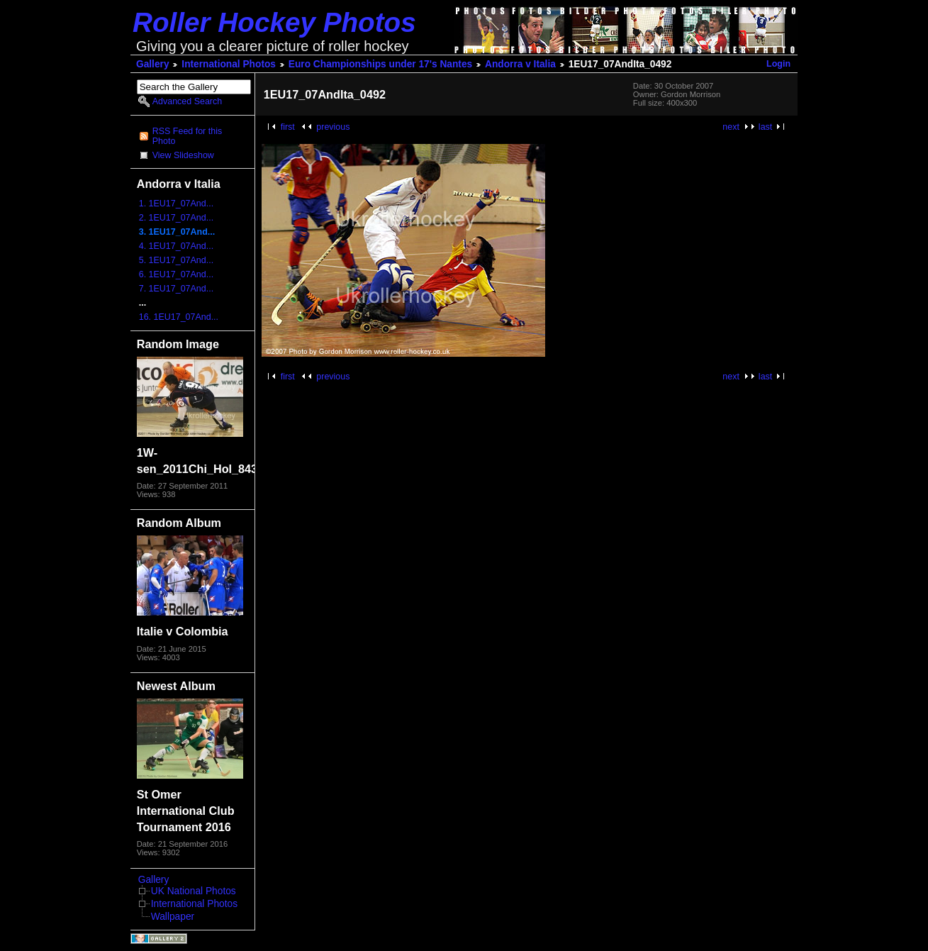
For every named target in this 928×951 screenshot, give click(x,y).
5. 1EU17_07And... (176, 260)
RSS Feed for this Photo (187, 136)
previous (333, 127)
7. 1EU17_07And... (176, 289)
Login (778, 64)
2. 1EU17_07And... (176, 218)
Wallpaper (172, 916)
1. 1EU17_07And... (176, 203)
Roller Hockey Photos (274, 22)
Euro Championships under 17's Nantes (380, 64)
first (288, 127)
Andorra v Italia (520, 64)
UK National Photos (193, 891)
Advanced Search (187, 101)
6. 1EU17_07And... (176, 274)
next (730, 127)
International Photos (228, 64)
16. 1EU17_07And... (178, 317)
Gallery (152, 64)
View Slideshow (183, 155)
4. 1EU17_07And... (176, 246)
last (765, 127)
